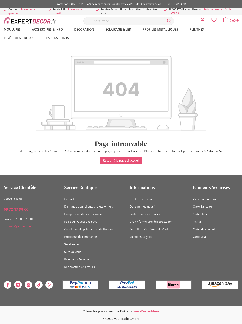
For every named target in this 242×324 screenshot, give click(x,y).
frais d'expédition (146, 311)
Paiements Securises (77, 259)
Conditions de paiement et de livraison (89, 229)
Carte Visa (199, 237)
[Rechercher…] (123, 21)
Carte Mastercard (204, 229)
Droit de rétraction (142, 199)
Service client (72, 244)
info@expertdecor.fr (23, 226)
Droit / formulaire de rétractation (151, 221)
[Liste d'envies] (214, 21)
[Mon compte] (202, 21)
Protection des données (145, 214)
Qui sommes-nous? (142, 206)
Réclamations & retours (79, 267)
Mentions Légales (141, 237)
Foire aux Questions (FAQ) (81, 221)
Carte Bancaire (202, 206)
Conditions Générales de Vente (149, 229)
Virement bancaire (205, 199)
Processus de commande (80, 237)
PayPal (197, 221)
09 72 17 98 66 (16, 209)
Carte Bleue (200, 214)
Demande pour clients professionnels (88, 206)
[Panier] (231, 21)
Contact (69, 199)
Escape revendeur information (84, 214)
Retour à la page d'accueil (121, 160)
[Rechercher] (169, 21)
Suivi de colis (72, 252)
